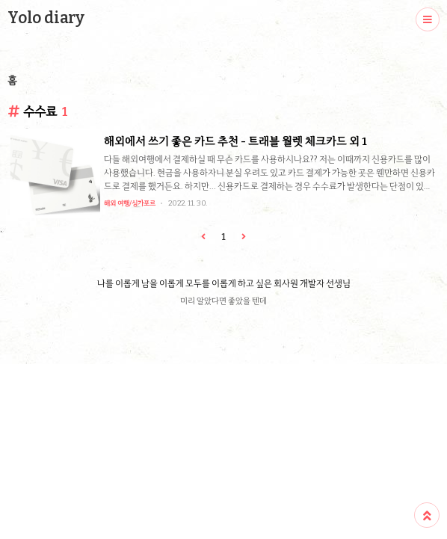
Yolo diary (45, 18)
